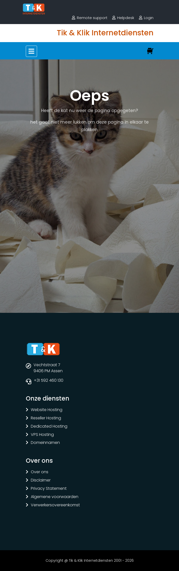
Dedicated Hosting (49, 426)
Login (148, 17)
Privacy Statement (49, 488)
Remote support (92, 17)
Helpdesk (125, 17)
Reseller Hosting (46, 418)
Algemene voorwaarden (54, 497)
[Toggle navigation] (31, 51)
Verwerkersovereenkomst (55, 505)
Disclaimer (41, 480)
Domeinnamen (45, 442)
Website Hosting (46, 410)
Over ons (39, 472)
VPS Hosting (42, 434)
